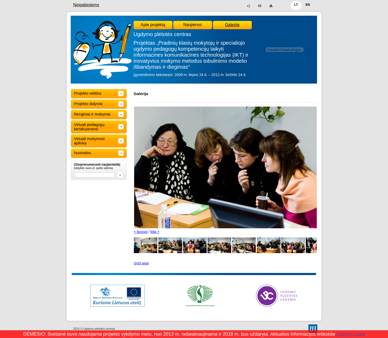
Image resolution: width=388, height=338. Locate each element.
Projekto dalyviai (88, 103)
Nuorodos (82, 152)
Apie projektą (153, 24)
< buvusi (141, 232)
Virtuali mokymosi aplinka (89, 140)
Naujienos (192, 24)
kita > (155, 232)
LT (296, 5)
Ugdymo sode (351, 334)
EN (308, 5)
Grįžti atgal (141, 263)
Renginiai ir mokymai (92, 114)
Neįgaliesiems (86, 5)
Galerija (232, 24)
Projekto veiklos (88, 93)
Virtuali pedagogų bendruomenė (89, 126)
